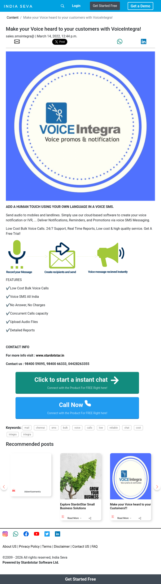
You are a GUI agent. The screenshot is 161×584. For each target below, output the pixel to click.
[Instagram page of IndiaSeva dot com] (8, 538)
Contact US (80, 549)
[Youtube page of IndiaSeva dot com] (39, 538)
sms (54, 430)
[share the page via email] (17, 41)
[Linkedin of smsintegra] (60, 538)
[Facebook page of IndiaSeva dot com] (28, 538)
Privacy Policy (29, 549)
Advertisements (32, 494)
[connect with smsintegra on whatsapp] (18, 538)
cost (138, 430)
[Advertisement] (30, 471)
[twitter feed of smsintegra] (49, 538)
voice (77, 430)
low (101, 430)
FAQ (95, 549)
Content (12, 18)
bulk (65, 430)
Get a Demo (140, 6)
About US (9, 549)
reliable (114, 430)
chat (126, 430)
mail (27, 430)
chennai (40, 430)
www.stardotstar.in (50, 355)
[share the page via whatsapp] (120, 41)
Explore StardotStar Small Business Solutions (77, 508)
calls (89, 430)
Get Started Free (105, 6)
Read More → (75, 520)
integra (13, 436)
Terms (47, 549)
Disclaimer (62, 549)
